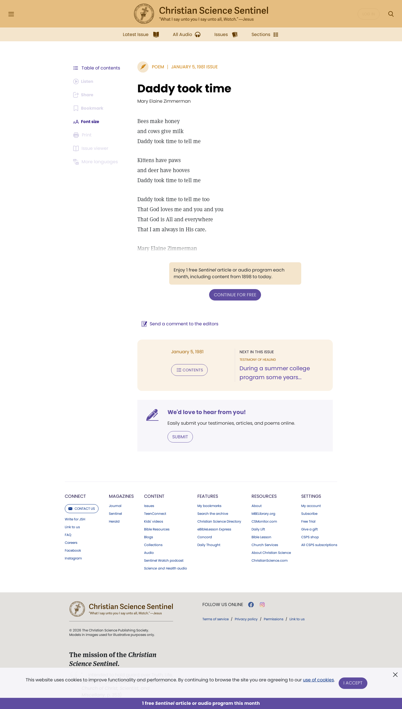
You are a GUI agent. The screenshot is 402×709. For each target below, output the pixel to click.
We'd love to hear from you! (204, 411)
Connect (75, 495)
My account (311, 505)
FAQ (68, 534)
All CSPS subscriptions (319, 544)
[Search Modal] (391, 14)
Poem (155, 67)
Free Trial (308, 521)
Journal (115, 505)
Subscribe (309, 513)
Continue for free (233, 294)
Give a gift (309, 528)
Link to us (72, 526)
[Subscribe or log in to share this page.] (84, 95)
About (257, 505)
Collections (153, 544)
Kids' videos (153, 521)
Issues (149, 505)
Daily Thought (208, 544)
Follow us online (222, 604)
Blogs (148, 536)
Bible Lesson (261, 536)
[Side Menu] (11, 14)
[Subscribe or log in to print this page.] (83, 135)
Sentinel (115, 513)
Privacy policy (246, 618)
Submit (177, 436)
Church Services (265, 544)
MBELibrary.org (263, 513)
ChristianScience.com (270, 560)
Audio (149, 552)
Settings (311, 495)
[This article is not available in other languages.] (96, 162)
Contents (186, 369)
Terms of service (215, 618)
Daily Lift (258, 528)
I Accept (353, 683)
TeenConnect (155, 513)
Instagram (73, 557)
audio (165, 567)
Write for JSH (75, 518)
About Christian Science (271, 552)
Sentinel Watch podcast (163, 560)
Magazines (121, 495)
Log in (368, 14)
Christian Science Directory (219, 521)
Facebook (73, 550)
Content (154, 495)
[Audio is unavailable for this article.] (84, 81)
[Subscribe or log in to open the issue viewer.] (91, 148)
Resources (264, 495)
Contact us (81, 508)
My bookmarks (209, 505)
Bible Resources (156, 528)
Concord (204, 536)
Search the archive (212, 513)
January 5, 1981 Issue (191, 67)
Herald (114, 521)
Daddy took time (182, 88)
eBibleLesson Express (214, 528)
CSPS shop (310, 536)
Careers (71, 542)
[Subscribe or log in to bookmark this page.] (89, 108)
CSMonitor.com (264, 521)
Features (207, 495)
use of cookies (318, 681)
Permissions (273, 618)
